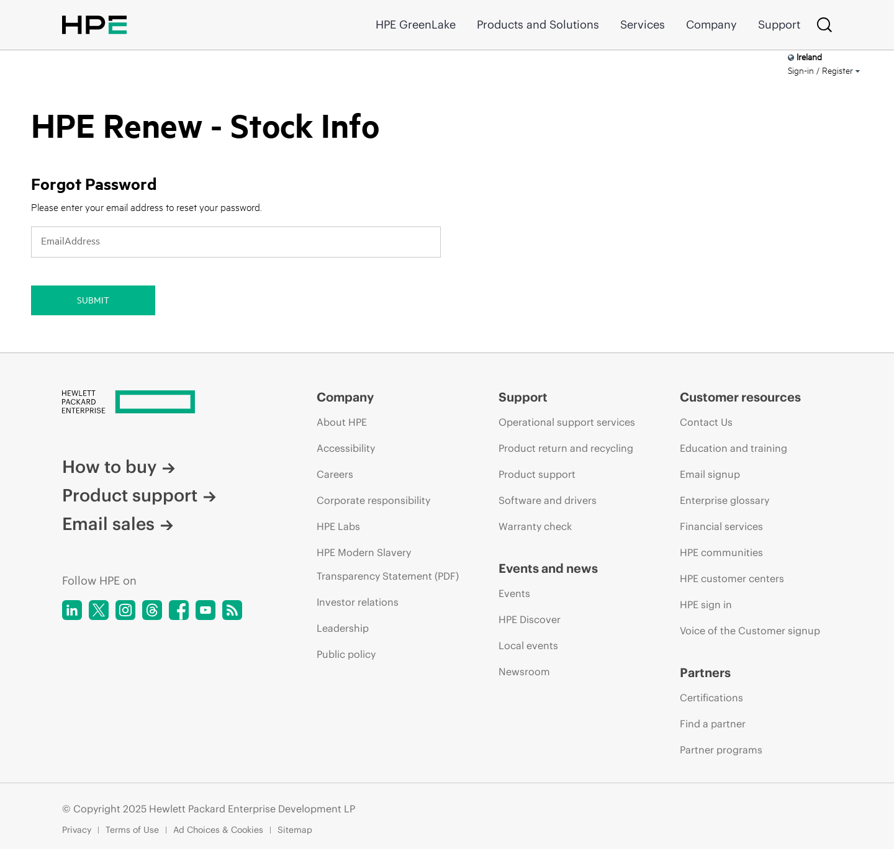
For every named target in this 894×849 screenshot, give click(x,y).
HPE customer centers (732, 578)
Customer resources (740, 397)
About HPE (342, 422)
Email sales (117, 524)
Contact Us (706, 422)
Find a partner (713, 723)
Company (711, 24)
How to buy (118, 467)
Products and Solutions (538, 24)
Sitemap (295, 829)
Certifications (711, 697)
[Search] (824, 24)
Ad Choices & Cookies (218, 829)
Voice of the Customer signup (750, 630)
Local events (528, 645)
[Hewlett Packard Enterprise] (166, 403)
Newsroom (524, 671)
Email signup (710, 474)
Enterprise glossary (724, 500)
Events (514, 593)
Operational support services (567, 422)
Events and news (548, 568)
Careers (335, 474)
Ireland (805, 57)
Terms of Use (132, 829)
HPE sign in (706, 604)
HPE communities (721, 552)
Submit (93, 300)
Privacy (76, 829)
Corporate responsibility (373, 500)
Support (779, 24)
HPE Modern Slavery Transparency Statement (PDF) (388, 564)
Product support (139, 495)
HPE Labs (338, 526)
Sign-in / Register (824, 70)
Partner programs (721, 749)
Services (642, 24)
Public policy (346, 654)
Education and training (733, 448)
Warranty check (535, 526)
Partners (705, 673)
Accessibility (346, 448)
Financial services (721, 526)
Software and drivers (548, 500)
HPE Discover (530, 619)
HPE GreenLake (416, 24)
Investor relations (358, 602)
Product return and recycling (566, 448)
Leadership (343, 628)
